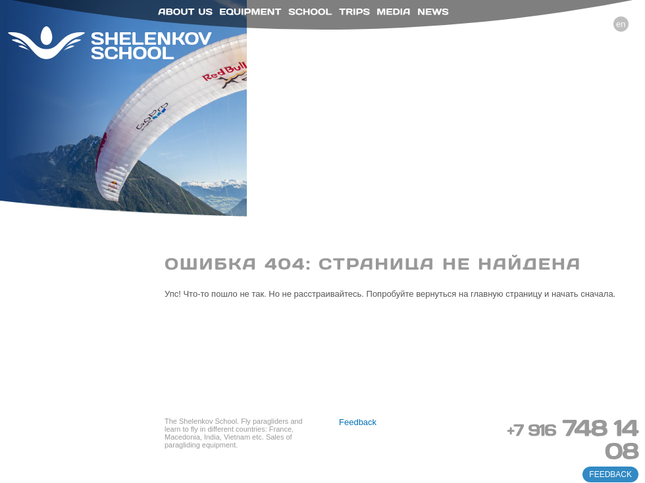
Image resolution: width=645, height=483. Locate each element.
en (620, 24)
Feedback (357, 422)
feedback (610, 474)
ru (602, 24)
